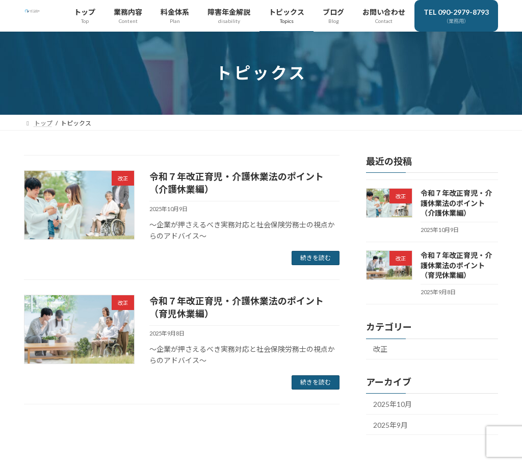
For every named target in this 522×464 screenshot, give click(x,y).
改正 (380, 349)
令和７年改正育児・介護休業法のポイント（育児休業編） (456, 265)
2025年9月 (390, 425)
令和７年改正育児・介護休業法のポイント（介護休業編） (456, 203)
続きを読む (315, 258)
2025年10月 (392, 404)
